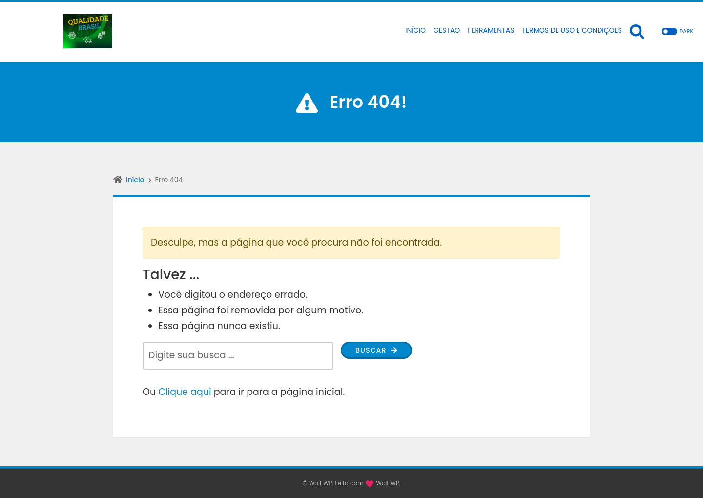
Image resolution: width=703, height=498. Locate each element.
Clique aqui (184, 391)
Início (135, 180)
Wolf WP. (388, 483)
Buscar (382, 351)
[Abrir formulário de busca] (637, 31)
